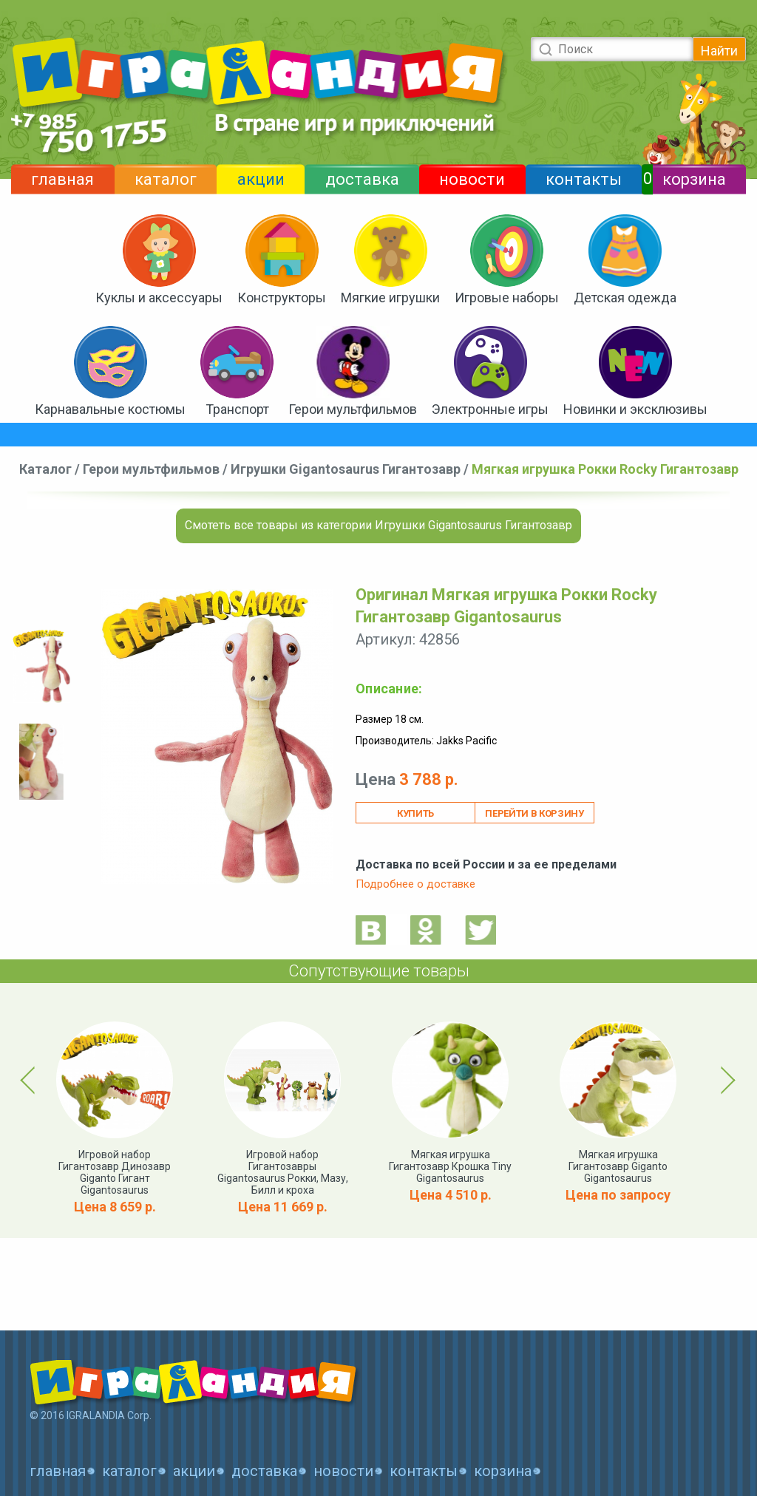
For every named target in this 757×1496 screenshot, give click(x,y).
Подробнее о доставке (415, 884)
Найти (719, 50)
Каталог (45, 469)
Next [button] (725, 1080)
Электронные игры (490, 409)
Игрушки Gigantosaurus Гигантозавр (346, 469)
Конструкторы (281, 297)
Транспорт (237, 409)
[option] (41, 666)
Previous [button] (30, 1080)
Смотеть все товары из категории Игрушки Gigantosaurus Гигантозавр (378, 525)
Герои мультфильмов (352, 409)
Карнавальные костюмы (110, 409)
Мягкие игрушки (390, 297)
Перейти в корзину (534, 813)
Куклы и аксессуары (159, 297)
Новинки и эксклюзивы (635, 409)
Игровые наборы (507, 297)
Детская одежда (625, 297)
